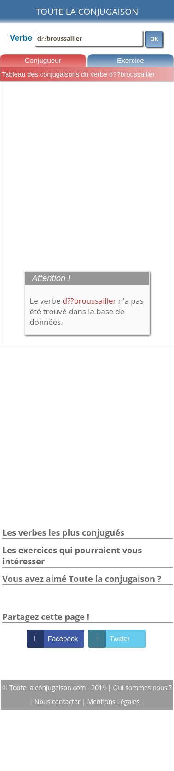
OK (154, 39)
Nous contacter (58, 701)
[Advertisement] (86, 175)
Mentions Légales (114, 701)
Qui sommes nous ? (142, 687)
